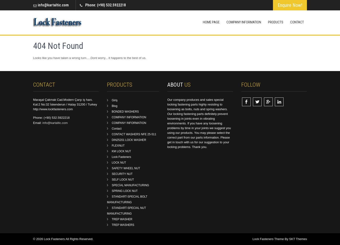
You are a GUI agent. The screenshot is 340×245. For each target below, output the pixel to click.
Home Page (211, 22)
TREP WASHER (122, 219)
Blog (114, 106)
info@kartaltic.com (53, 5)
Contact (297, 22)
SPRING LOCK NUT (125, 191)
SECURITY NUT (122, 174)
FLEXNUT (118, 145)
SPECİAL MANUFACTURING (130, 185)
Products (275, 22)
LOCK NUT (119, 162)
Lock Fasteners (121, 157)
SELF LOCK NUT (123, 179)
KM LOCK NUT (121, 151)
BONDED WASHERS (125, 111)
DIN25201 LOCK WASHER (129, 140)
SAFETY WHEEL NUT (126, 168)
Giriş (115, 100)
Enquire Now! (290, 5)
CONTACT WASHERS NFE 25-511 (134, 134)
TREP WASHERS (123, 225)
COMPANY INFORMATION (243, 22)
